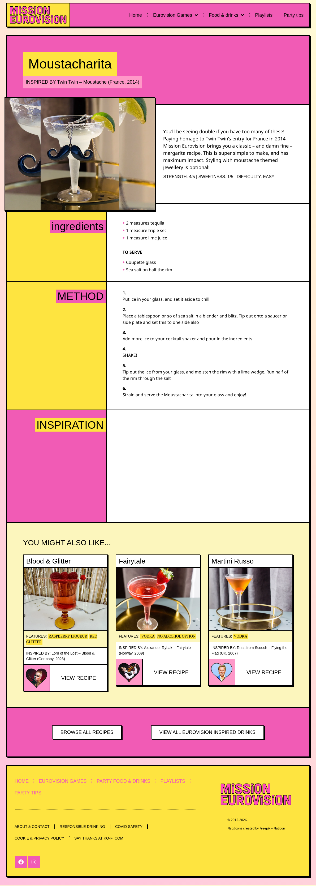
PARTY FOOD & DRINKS (127, 781)
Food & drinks (226, 15)
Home (135, 15)
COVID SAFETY (131, 827)
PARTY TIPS (28, 793)
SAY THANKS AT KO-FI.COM (100, 839)
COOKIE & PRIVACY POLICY (40, 839)
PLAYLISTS (178, 781)
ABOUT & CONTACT (32, 827)
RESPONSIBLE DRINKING (84, 827)
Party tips (294, 15)
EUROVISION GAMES (65, 781)
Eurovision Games (175, 15)
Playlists (263, 15)
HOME (22, 781)
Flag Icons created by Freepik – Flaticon (256, 828)
